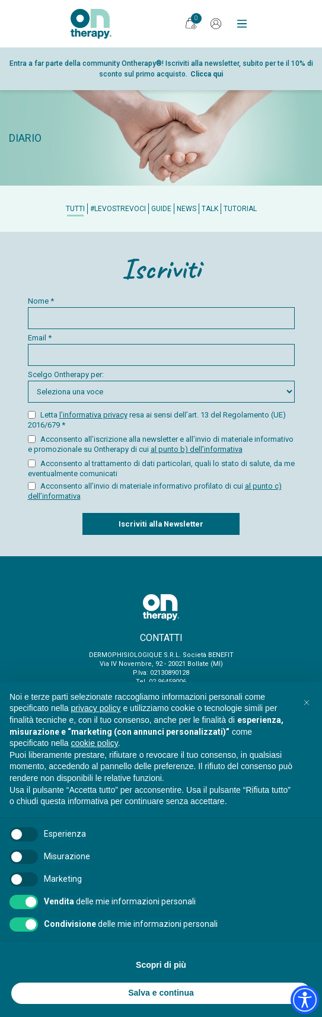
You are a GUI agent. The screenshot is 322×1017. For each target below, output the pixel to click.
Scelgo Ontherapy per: (161, 386)
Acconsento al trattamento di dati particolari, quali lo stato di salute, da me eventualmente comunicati (161, 468)
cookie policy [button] (94, 743)
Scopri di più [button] (161, 965)
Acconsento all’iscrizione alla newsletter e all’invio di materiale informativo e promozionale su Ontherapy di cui (161, 444)
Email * (161, 349)
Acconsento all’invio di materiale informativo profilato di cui (155, 491)
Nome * (161, 313)
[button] (306, 700)
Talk (210, 209)
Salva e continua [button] (160, 992)
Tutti (75, 209)
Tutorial (240, 209)
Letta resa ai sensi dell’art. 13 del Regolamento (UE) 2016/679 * (157, 419)
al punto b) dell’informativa (197, 449)
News (186, 209)
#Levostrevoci (118, 209)
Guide (161, 209)
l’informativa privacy (93, 414)
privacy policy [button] (96, 708)
